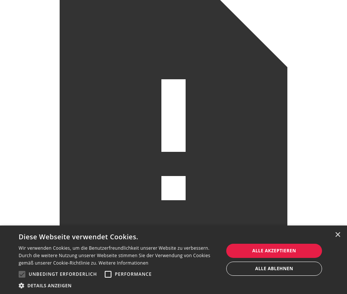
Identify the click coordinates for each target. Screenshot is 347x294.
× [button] (337, 235)
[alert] (173, 260)
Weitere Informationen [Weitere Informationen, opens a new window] (124, 263)
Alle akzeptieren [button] (274, 250)
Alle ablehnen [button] (274, 268)
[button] (22, 274)
